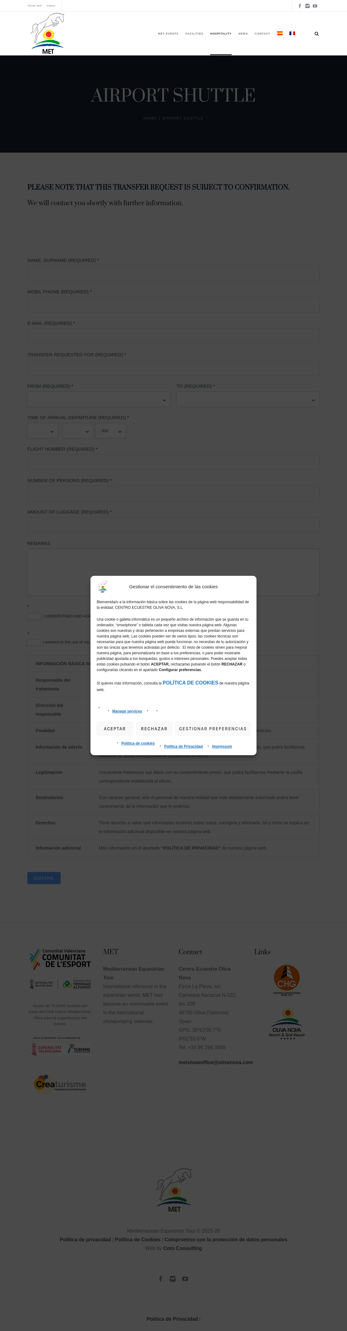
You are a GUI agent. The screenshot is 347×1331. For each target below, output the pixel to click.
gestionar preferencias (213, 729)
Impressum (222, 746)
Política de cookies (138, 743)
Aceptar (115, 729)
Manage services (127, 711)
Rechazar (154, 729)
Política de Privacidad (183, 746)
